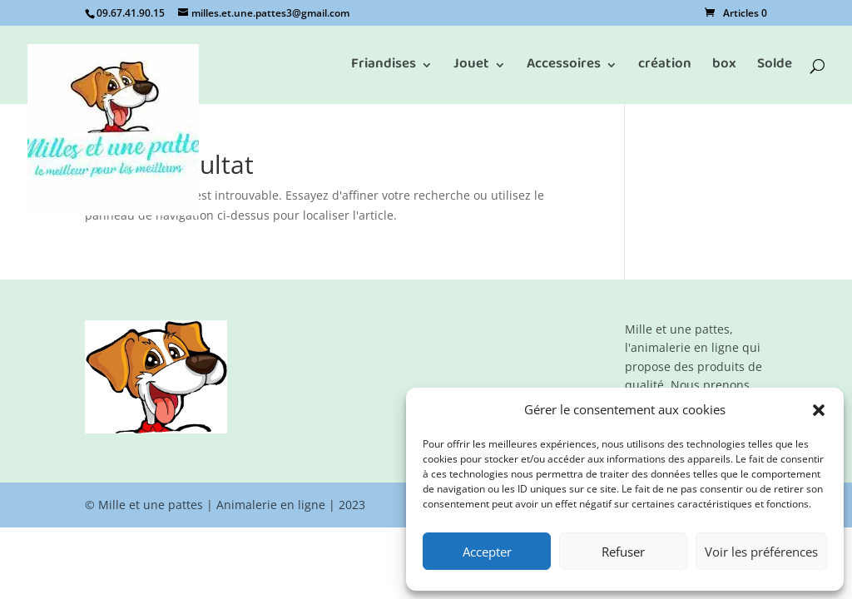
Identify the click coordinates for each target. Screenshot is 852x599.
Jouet (471, 69)
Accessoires (564, 69)
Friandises (383, 69)
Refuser (623, 551)
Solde (774, 69)
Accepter (487, 551)
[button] (818, 410)
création (664, 69)
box (724, 69)
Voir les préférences (761, 551)
